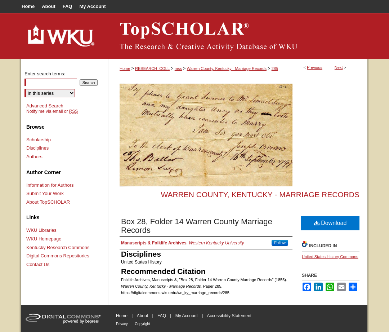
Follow (280, 242)
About (142, 315)
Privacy (122, 324)
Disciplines (37, 148)
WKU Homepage (44, 239)
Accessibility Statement (229, 315)
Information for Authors (50, 185)
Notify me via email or (52, 111)
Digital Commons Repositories (57, 255)
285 (275, 68)
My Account (186, 315)
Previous (314, 67)
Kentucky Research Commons (58, 247)
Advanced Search (44, 106)
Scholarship (38, 139)
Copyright (142, 324)
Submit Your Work (45, 193)
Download (330, 223)
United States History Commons (330, 256)
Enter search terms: (44, 73)
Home (125, 68)
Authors (34, 156)
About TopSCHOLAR (48, 202)
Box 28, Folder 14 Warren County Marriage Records (196, 226)
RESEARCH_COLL (152, 68)
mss (178, 68)
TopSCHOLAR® (237, 36)
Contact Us (37, 264)
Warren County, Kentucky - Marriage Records (227, 68)
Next (339, 67)
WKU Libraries (41, 230)
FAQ (161, 315)
